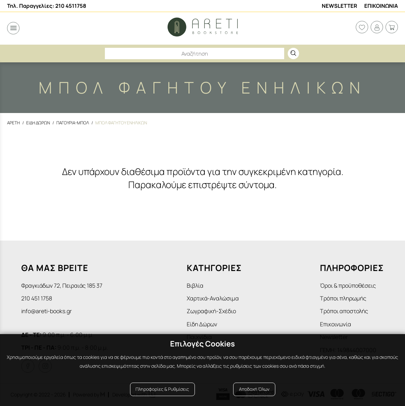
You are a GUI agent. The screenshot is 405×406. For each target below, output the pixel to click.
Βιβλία (195, 285)
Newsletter (339, 6)
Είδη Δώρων (202, 324)
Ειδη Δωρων (38, 123)
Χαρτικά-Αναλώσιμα (213, 298)
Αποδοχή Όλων (254, 389)
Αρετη (13, 123)
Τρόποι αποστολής (344, 311)
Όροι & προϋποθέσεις (348, 285)
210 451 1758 (36, 298)
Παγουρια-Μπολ (72, 123)
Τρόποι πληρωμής (343, 298)
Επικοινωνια (381, 6)
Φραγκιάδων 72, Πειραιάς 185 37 (61, 285)
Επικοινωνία (335, 324)
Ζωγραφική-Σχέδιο (211, 311)
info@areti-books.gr (46, 311)
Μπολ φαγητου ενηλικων (121, 123)
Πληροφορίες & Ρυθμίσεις (162, 389)
